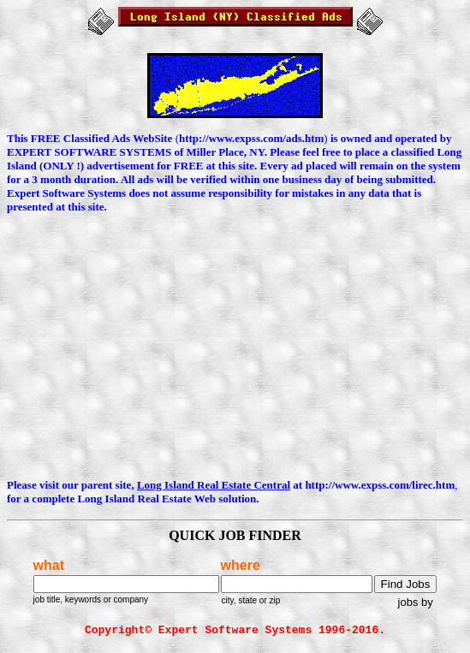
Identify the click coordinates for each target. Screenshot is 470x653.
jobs (408, 602)
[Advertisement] (238, 347)
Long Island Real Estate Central (213, 484)
